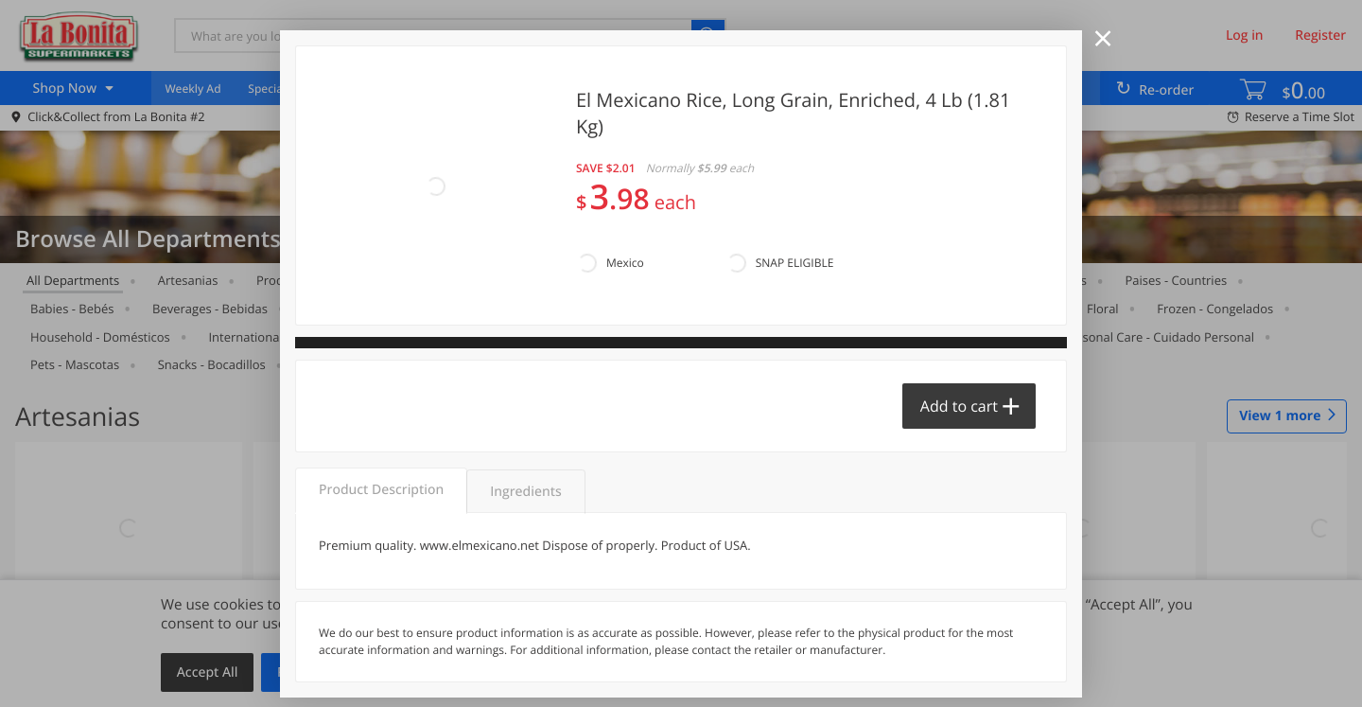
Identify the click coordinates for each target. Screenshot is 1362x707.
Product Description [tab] (381, 490)
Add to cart (959, 406)
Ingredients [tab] (525, 492)
